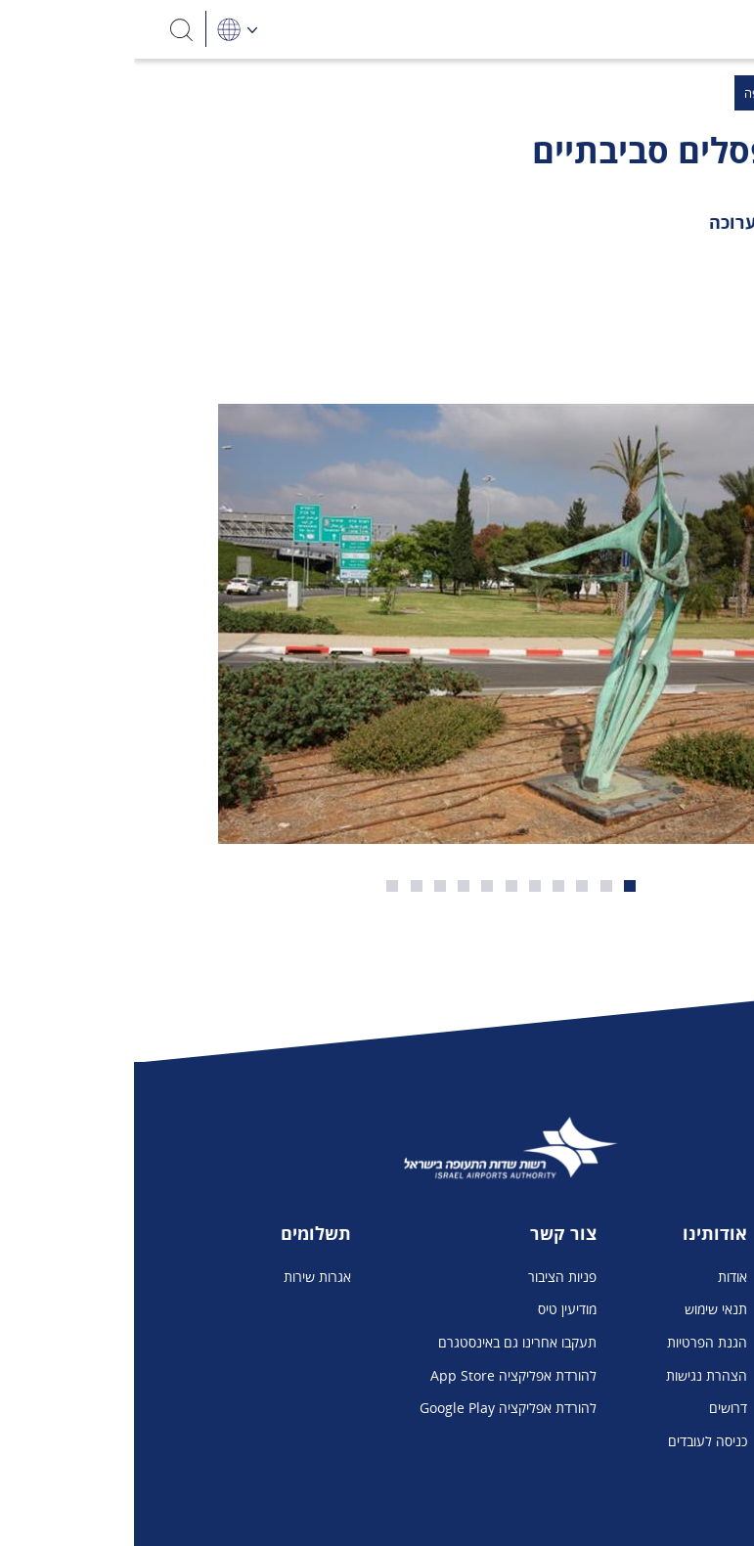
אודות (598, 1276)
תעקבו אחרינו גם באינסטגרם (383, 1342)
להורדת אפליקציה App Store (379, 1375)
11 (258, 886)
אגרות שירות (183, 1276)
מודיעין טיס (433, 1309)
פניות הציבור (428, 1276)
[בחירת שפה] (103, 29)
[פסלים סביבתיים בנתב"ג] (377, 624)
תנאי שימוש (582, 1309)
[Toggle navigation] (707, 29)
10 (282, 886)
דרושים (594, 1407)
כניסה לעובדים (573, 1441)
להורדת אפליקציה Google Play (374, 1407)
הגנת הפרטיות (573, 1342)
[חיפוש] (48, 29)
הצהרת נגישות (572, 1375)
